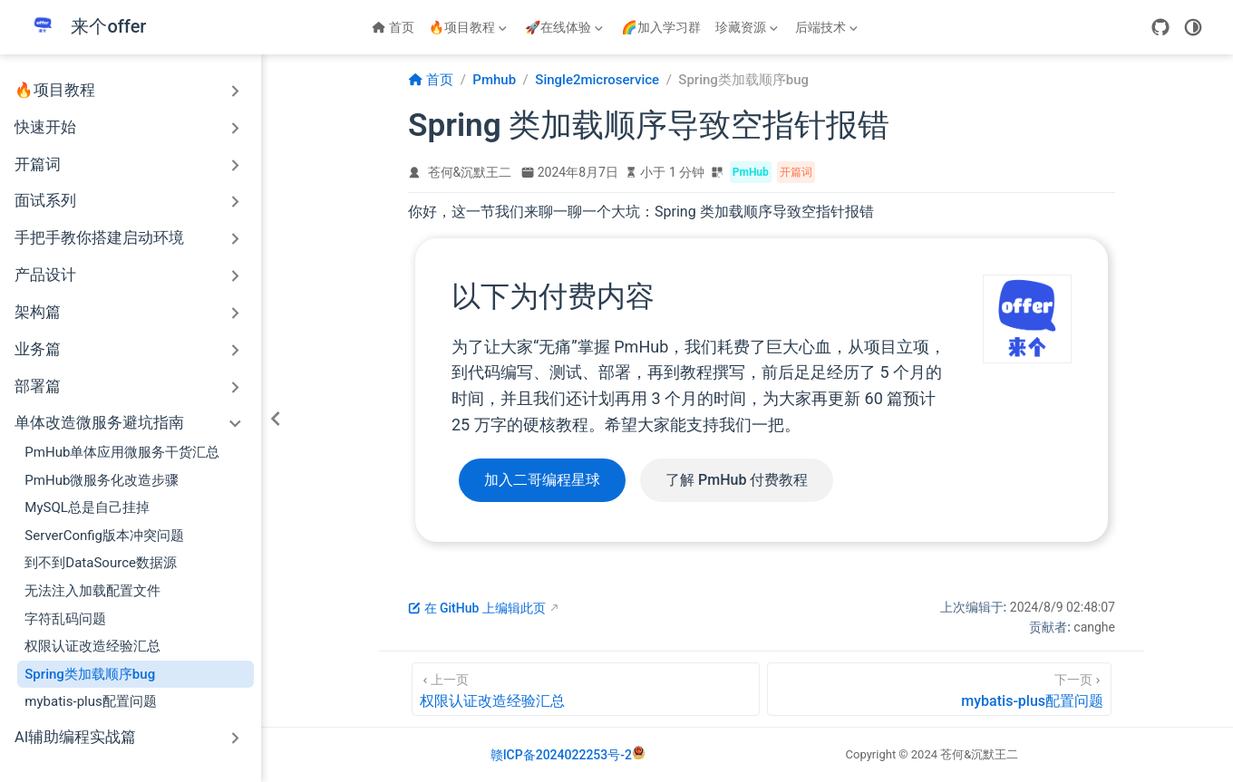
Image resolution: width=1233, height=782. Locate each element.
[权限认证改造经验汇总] (586, 689)
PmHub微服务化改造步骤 (101, 480)
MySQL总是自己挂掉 (87, 507)
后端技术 (826, 31)
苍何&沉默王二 (470, 172)
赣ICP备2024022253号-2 (561, 755)
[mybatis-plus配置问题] (939, 689)
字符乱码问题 (65, 619)
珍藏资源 (747, 31)
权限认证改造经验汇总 (92, 646)
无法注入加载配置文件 (92, 591)
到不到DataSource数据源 (100, 563)
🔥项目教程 (469, 31)
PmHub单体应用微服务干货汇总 (121, 452)
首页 (393, 27)
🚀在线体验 (566, 31)
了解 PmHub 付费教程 (736, 479)
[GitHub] (1160, 27)
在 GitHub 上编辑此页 (477, 608)
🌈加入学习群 (660, 27)
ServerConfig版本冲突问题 (104, 535)
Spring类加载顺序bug (89, 674)
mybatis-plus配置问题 (90, 701)
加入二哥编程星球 (542, 479)
